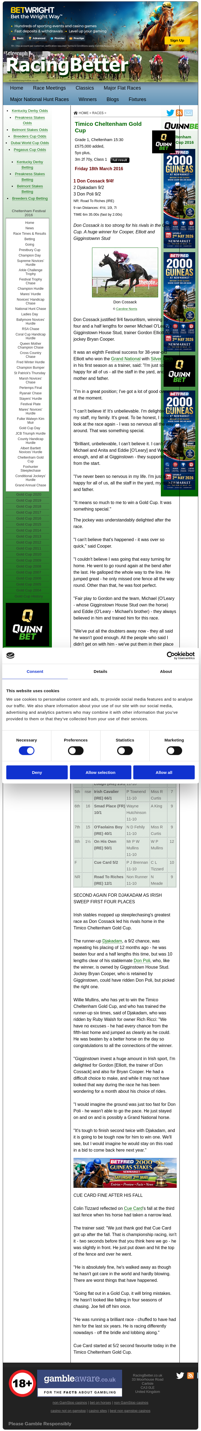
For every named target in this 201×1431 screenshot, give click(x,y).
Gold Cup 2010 (28, 554)
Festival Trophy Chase (30, 281)
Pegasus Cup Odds (30, 150)
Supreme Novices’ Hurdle (30, 263)
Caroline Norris (126, 308)
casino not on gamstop (68, 1411)
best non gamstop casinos (130, 1411)
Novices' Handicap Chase (31, 301)
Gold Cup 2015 (28, 524)
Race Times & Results (29, 234)
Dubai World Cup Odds (30, 143)
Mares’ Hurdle (30, 294)
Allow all (164, 772)
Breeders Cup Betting (30, 198)
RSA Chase (30, 329)
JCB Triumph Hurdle (31, 433)
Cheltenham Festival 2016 (29, 213)
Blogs (113, 99)
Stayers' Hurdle (30, 399)
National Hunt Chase (30, 309)
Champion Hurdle (30, 289)
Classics (85, 88)
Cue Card (133, 1208)
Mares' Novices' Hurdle (30, 411)
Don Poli (142, 960)
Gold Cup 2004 (28, 590)
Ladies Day (29, 314)
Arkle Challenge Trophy (30, 272)
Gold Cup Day (29, 428)
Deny (37, 772)
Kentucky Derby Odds (30, 111)
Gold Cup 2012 (28, 542)
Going (29, 244)
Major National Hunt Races (39, 99)
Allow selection (100, 772)
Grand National (126, 358)
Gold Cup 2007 (28, 572)
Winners (88, 99)
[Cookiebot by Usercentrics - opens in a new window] (171, 655)
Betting (30, 239)
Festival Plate (30, 404)
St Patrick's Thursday (29, 373)
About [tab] (166, 671)
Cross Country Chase (30, 355)
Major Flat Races (122, 88)
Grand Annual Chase (30, 485)
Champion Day (30, 255)
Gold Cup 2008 (28, 566)
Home (16, 88)
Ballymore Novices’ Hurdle (30, 321)
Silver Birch (162, 358)
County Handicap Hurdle (30, 441)
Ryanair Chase (31, 393)
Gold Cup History (29, 596)
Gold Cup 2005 (28, 584)
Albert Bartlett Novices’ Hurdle (30, 450)
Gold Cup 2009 (28, 560)
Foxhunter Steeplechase (30, 468)
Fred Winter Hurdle (30, 362)
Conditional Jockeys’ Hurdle (30, 478)
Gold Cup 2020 (28, 494)
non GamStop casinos (70, 1403)
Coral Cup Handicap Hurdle (31, 336)
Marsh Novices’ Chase (30, 380)
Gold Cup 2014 (28, 530)
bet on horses (100, 1403)
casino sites (98, 1411)
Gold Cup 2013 (28, 536)
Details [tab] (100, 671)
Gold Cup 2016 (28, 518)
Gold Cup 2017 (28, 512)
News (29, 228)
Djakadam (112, 941)
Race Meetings (49, 88)
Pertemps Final (30, 388)
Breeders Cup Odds (29, 136)
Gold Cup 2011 (28, 548)
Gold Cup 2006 (28, 578)
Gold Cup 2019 (28, 500)
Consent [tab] (35, 671)
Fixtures (137, 99)
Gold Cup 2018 (28, 506)
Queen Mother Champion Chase (31, 345)
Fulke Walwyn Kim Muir (30, 421)
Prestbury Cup (29, 250)
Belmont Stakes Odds (30, 130)
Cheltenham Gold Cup (30, 459)
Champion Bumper (31, 368)
